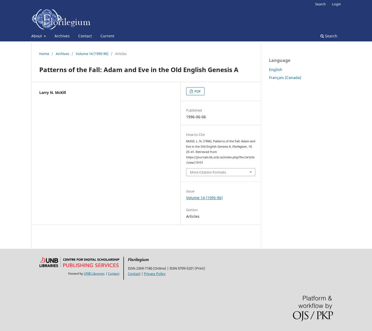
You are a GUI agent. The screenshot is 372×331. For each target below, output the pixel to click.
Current (107, 35)
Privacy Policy (155, 273)
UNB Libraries (94, 273)
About (37, 35)
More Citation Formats (208, 172)
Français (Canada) (285, 77)
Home (44, 53)
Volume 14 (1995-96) (92, 53)
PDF (197, 91)
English (275, 69)
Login (336, 4)
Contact (85, 35)
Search (328, 35)
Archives (62, 35)
